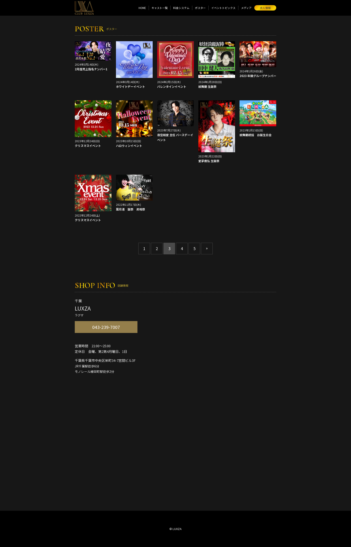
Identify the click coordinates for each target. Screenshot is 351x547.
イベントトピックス (223, 8)
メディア (246, 8)
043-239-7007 (106, 327)
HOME (142, 8)
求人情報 (265, 8)
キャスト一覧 (160, 8)
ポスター (200, 8)
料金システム (181, 8)
